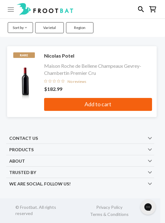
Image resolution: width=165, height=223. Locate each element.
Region (79, 27)
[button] (82, 9)
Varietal (49, 27)
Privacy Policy (109, 207)
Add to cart (98, 104)
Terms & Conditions (109, 214)
